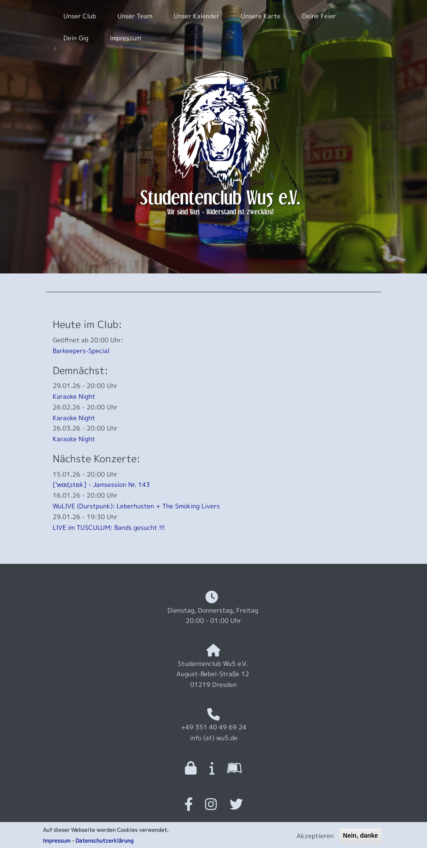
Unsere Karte (260, 16)
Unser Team (134, 16)
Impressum (57, 843)
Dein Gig (75, 38)
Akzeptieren (315, 838)
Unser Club (79, 16)
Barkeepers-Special (81, 350)
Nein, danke (360, 837)
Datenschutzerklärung (104, 843)
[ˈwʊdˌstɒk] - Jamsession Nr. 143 (101, 484)
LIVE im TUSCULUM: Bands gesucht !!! (109, 527)
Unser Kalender (196, 16)
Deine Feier (319, 16)
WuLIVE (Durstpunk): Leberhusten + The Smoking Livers (136, 506)
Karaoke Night (74, 396)
